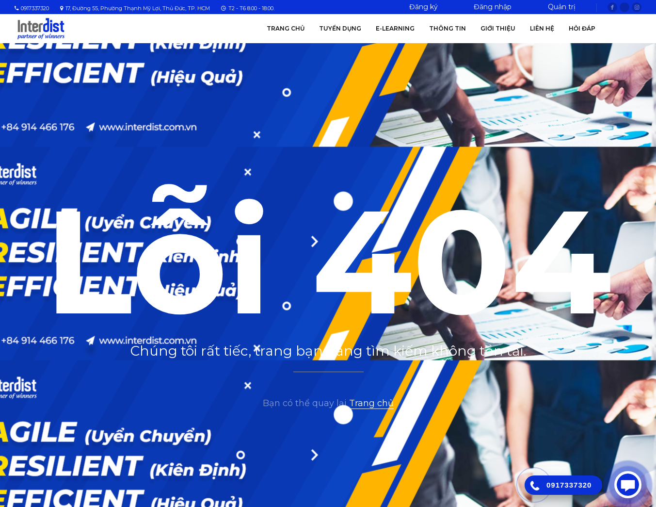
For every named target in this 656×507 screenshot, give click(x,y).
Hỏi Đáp (582, 28)
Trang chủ (285, 28)
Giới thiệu (497, 28)
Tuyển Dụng (340, 28)
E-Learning (395, 28)
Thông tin (447, 28)
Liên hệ (542, 28)
